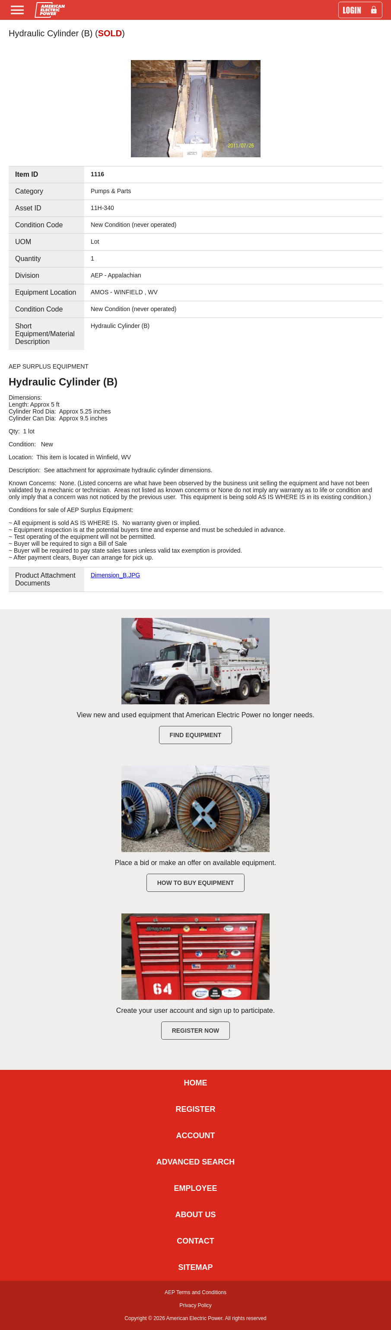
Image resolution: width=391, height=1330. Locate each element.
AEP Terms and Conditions (195, 1292)
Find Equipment (196, 735)
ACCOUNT (195, 1135)
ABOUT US (195, 1214)
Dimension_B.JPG (115, 575)
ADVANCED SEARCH (195, 1162)
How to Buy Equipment (195, 882)
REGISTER (195, 1109)
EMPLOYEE (195, 1188)
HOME (195, 1083)
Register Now (195, 1030)
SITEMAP (195, 1267)
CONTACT (195, 1241)
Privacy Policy (195, 1305)
